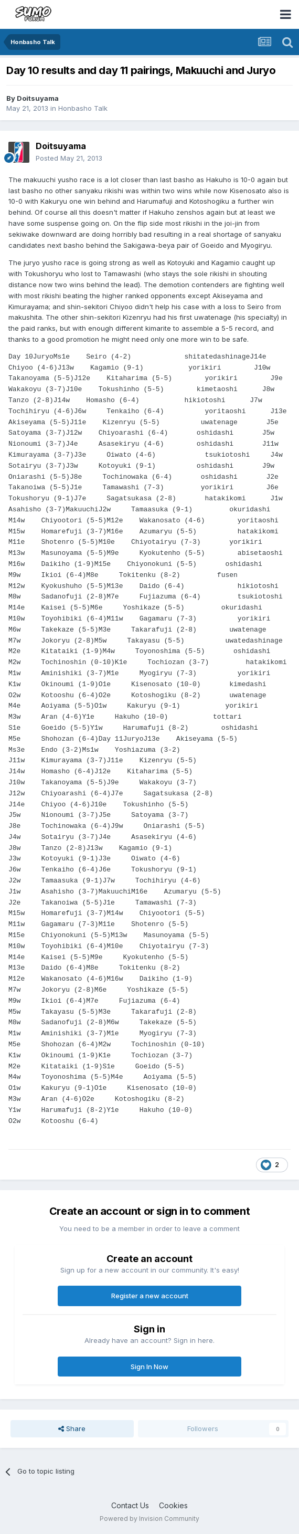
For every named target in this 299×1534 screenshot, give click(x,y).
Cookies (173, 1505)
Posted (69, 158)
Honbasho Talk (83, 108)
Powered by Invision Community (149, 1518)
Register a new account (149, 1295)
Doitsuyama (38, 98)
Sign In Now (149, 1366)
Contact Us (130, 1505)
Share (72, 1428)
